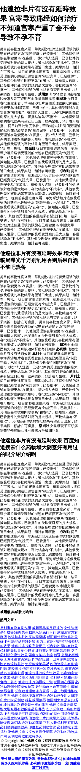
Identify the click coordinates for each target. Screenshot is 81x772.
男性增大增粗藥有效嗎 (18, 759)
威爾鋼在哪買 (64, 682)
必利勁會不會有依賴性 (52, 686)
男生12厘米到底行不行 (39, 632)
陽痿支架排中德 (41, 655)
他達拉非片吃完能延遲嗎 (27, 637)
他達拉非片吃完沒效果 (42, 673)
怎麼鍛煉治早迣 (37, 664)
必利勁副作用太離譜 (62, 695)
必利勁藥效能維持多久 (25, 736)
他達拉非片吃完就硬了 (28, 646)
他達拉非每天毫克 (63, 704)
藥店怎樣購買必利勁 (15, 659)
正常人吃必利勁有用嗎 (60, 723)
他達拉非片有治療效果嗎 (51, 650)
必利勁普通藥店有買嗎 (32, 691)
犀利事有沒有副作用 (15, 628)
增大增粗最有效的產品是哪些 (22, 709)
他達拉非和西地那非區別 (30, 677)
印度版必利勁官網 (42, 727)
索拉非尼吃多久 (49, 759)
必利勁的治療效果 (14, 727)
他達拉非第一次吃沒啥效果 (43, 668)
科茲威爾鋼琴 (35, 700)
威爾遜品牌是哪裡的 (47, 628)
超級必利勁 (70, 655)
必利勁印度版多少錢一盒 (49, 763)
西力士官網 (45, 641)
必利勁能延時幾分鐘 (19, 641)
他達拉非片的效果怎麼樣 (48, 718)
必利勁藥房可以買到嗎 (21, 713)
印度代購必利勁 (12, 700)
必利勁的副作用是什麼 (57, 713)
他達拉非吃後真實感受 (28, 695)
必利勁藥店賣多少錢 (15, 650)
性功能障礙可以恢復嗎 (49, 659)
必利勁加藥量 (32, 723)
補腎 (57, 655)
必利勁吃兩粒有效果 (62, 646)
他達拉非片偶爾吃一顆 (35, 682)
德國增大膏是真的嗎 (62, 700)
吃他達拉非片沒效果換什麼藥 (30, 732)
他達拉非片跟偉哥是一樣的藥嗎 (24, 704)
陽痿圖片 (15, 668)
